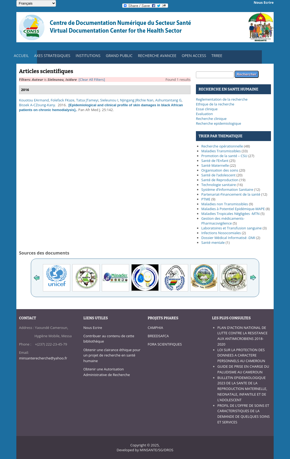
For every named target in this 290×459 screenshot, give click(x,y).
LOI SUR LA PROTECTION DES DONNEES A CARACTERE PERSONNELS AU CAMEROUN (241, 355)
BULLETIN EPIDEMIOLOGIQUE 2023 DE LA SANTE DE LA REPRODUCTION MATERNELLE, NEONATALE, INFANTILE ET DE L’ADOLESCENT (242, 388)
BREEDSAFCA (158, 335)
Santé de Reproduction (220, 179)
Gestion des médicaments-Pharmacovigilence (222, 221)
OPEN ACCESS (194, 55)
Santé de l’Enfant (214, 160)
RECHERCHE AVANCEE (157, 55)
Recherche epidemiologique (218, 123)
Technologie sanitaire (218, 184)
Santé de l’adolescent (218, 175)
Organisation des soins (219, 170)
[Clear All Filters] (92, 79)
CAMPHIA (155, 327)
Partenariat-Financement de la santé (230, 194)
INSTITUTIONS (86, 57)
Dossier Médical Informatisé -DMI (228, 237)
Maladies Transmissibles (221, 151)
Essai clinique (207, 109)
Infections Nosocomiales (221, 232)
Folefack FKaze (62, 100)
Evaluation (204, 113)
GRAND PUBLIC (119, 55)
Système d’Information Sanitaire (227, 189)
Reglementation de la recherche (222, 99)
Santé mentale (213, 242)
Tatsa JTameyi (87, 100)
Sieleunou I (109, 100)
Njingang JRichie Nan (137, 100)
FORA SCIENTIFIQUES (165, 344)
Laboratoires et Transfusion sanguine (231, 228)
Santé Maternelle (215, 165)
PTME (205, 199)
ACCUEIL (20, 57)
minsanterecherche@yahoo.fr (43, 358)
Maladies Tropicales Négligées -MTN (230, 213)
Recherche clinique (211, 118)
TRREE (216, 55)
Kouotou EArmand (34, 100)
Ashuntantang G (168, 100)
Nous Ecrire (92, 327)
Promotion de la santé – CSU (224, 155)
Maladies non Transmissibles (224, 204)
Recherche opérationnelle (222, 146)
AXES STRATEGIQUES (50, 57)
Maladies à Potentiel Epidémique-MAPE (233, 208)
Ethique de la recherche (215, 104)
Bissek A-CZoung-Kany (37, 105)
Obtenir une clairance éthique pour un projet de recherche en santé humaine (111, 355)
